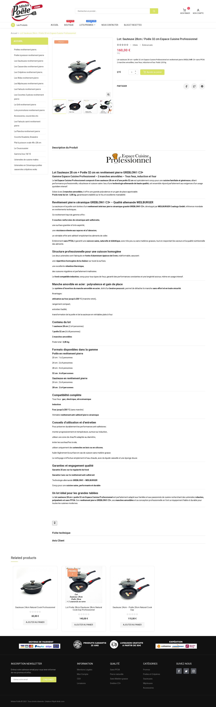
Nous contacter (110, 25)
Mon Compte (82, 673)
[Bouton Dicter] (54, 523)
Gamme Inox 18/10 (22, 154)
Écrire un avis (147, 45)
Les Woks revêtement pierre (26, 78)
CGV (79, 678)
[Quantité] (131, 72)
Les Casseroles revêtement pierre (29, 66)
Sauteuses (147, 678)
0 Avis (135, 45)
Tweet (194, 86)
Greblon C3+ (115, 682)
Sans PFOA (115, 669)
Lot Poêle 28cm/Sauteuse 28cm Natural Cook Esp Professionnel (84, 607)
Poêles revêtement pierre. (25, 50)
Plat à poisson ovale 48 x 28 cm (27, 143)
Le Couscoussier (21, 148)
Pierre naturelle (116, 673)
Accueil (54, 25)
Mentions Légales (84, 669)
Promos (146, 669)
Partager (186, 86)
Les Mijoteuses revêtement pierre (28, 83)
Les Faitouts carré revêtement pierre (27, 123)
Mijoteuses (148, 682)
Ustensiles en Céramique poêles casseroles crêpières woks (28, 167)
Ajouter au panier (35, 621)
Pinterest (202, 86)
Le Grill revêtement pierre (25, 105)
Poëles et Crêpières (151, 673)
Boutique (69, 24)
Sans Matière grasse (119, 678)
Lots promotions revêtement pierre (29, 110)
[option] (59, 107)
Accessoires (148, 687)
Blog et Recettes (133, 25)
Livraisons (81, 682)
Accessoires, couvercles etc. (26, 116)
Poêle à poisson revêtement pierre (29, 55)
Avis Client (58, 540)
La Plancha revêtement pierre (27, 131)
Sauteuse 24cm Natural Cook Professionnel (35, 606)
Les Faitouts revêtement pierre (27, 89)
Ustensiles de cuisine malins (26, 160)
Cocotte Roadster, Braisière (26, 137)
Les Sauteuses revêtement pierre (28, 61)
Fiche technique (61, 532)
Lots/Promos (87, 24)
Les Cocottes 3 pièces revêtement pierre (29, 97)
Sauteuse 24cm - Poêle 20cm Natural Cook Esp (132, 607)
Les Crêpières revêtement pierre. (28, 72)
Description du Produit (65, 147)
